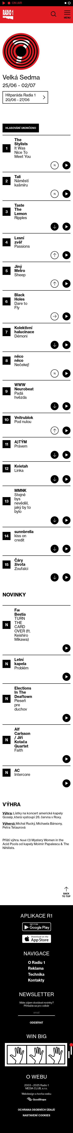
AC (17, 770)
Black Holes (19, 297)
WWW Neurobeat (23, 386)
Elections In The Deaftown (23, 692)
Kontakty (36, 980)
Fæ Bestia (20, 612)
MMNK (20, 490)
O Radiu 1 (36, 962)
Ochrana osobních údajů (36, 1109)
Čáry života (19, 562)
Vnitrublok (23, 417)
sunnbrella (23, 531)
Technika (36, 974)
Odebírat (36, 1022)
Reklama (36, 968)
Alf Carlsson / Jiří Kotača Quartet (22, 737)
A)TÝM (20, 442)
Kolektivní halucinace (24, 329)
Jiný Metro (19, 268)
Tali (17, 176)
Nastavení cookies (36, 1115)
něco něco (18, 358)
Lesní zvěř (19, 240)
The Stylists (21, 141)
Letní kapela (20, 661)
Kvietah (21, 466)
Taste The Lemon (20, 209)
